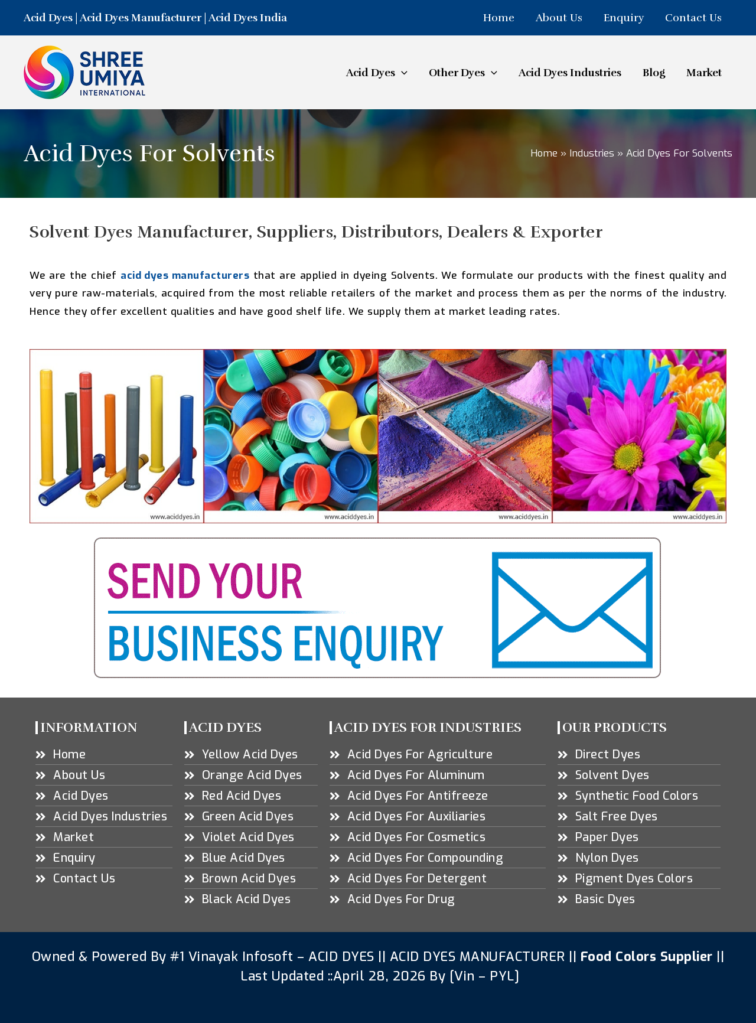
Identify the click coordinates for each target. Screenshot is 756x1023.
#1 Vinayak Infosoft (233, 956)
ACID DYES (342, 956)
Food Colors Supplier (647, 956)
